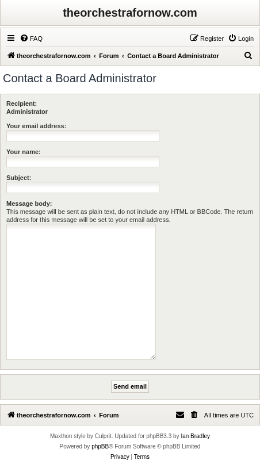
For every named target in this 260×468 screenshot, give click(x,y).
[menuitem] (31, 38)
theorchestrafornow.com (130, 12)
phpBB (100, 446)
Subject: (18, 177)
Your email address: (36, 125)
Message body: (29, 203)
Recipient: (21, 103)
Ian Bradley (195, 436)
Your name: (23, 151)
